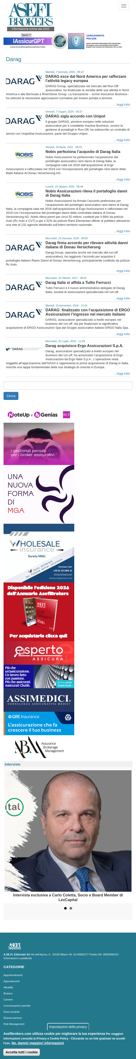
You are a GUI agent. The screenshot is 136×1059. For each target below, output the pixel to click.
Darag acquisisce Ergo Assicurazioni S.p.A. (84, 346)
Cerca (11, 396)
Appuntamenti (12, 981)
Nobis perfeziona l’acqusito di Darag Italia (82, 152)
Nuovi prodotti (12, 1011)
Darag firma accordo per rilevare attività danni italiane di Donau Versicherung (86, 245)
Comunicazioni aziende (17, 1005)
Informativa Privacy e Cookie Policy (80, 958)
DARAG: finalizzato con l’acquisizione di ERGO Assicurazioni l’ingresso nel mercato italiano (87, 312)
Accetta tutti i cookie (21, 1052)
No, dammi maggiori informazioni (38, 1043)
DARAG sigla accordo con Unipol (75, 116)
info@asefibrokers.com (46, 958)
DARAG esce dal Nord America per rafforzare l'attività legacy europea (85, 78)
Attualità (8, 987)
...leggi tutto (122, 104)
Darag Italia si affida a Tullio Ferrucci (78, 283)
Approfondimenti (13, 975)
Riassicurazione (13, 1017)
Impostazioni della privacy (68, 1027)
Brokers (8, 993)
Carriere (8, 999)
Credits (106, 958)
